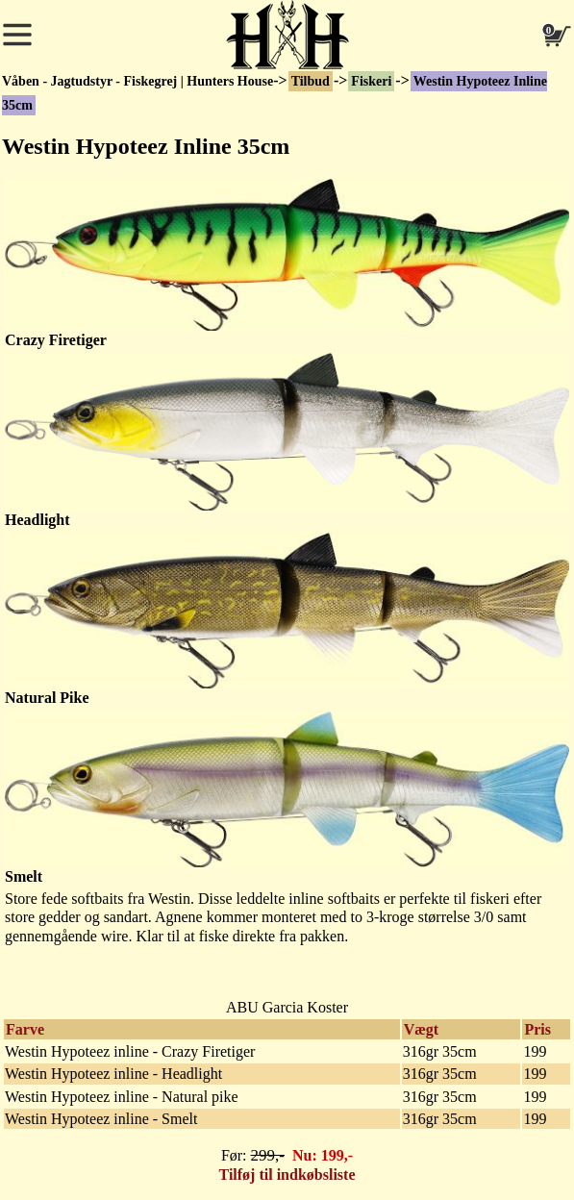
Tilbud (310, 81)
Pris (537, 1029)
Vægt (421, 1029)
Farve (25, 1029)
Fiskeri (371, 81)
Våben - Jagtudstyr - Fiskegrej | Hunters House (137, 81)
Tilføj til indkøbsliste (287, 1174)
